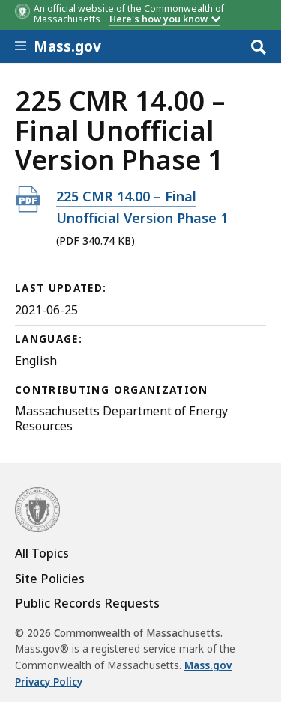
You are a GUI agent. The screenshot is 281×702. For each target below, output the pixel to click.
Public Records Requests (87, 603)
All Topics (42, 553)
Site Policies (50, 578)
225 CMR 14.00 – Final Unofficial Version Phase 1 (142, 206)
